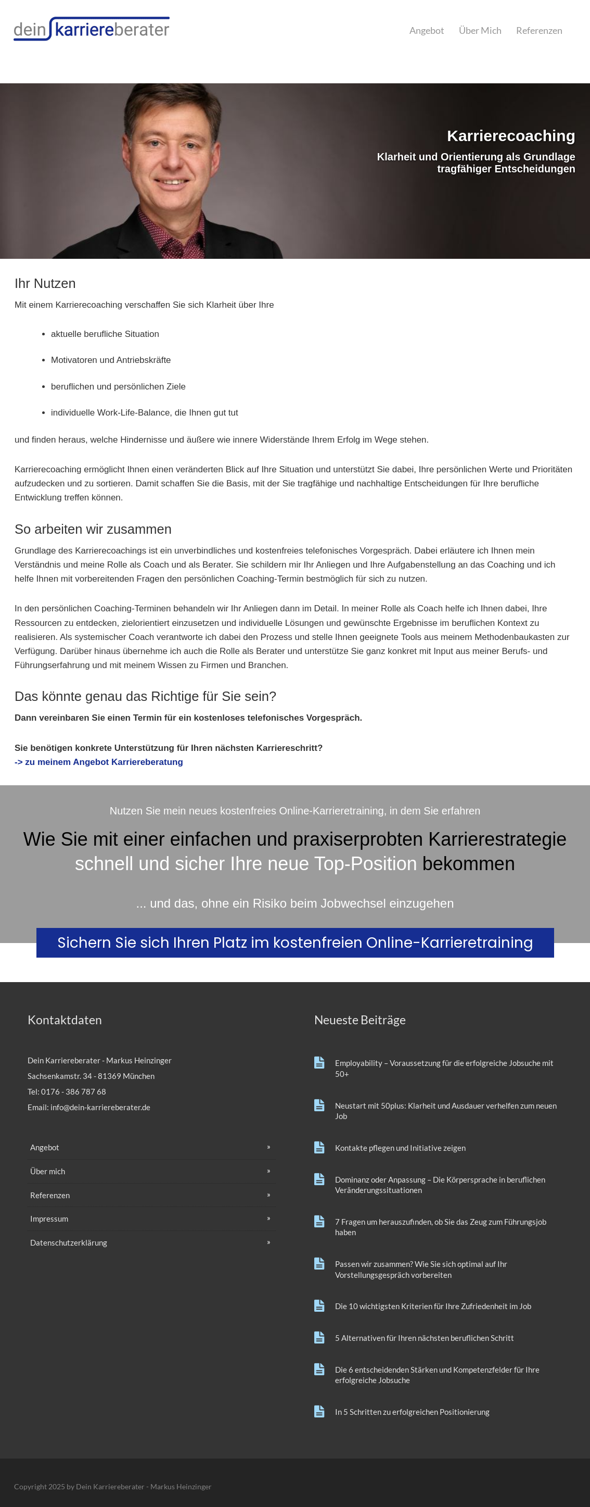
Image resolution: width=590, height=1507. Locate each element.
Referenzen (539, 30)
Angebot (426, 30)
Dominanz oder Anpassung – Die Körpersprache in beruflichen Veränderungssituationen (440, 1185)
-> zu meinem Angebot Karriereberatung (99, 762)
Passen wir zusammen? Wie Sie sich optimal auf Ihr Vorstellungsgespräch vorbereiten (421, 1269)
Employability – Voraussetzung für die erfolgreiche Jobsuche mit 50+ (444, 1068)
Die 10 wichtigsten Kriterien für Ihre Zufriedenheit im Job (433, 1306)
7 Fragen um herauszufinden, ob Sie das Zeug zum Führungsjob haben (440, 1227)
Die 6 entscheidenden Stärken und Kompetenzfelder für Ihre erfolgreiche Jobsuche (437, 1375)
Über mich (480, 30)
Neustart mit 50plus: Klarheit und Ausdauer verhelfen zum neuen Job (446, 1111)
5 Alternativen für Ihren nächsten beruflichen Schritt (424, 1337)
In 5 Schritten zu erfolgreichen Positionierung (412, 1411)
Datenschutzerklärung (68, 1242)
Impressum (49, 1218)
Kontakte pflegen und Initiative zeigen (400, 1147)
